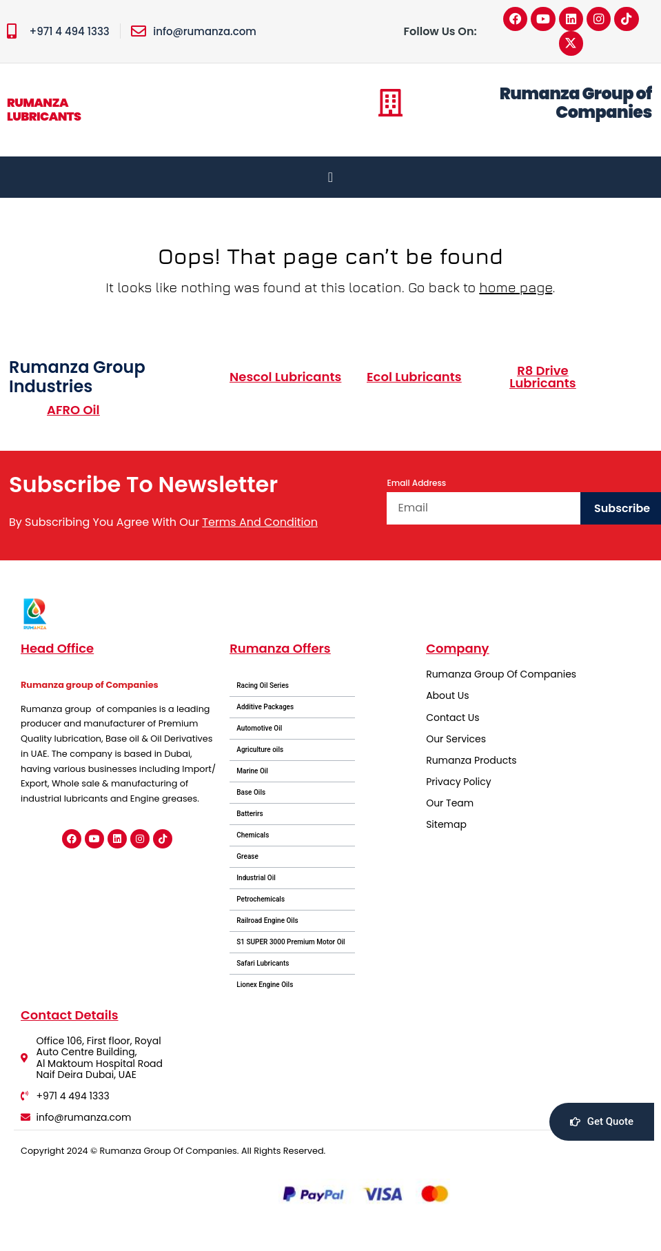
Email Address (416, 484)
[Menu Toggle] (330, 178)
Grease (247, 858)
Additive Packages (265, 708)
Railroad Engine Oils (267, 922)
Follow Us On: (440, 31)
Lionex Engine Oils (264, 986)
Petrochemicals (260, 900)
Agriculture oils (259, 751)
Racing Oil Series (262, 687)
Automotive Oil (259, 729)
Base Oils (250, 793)
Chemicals (252, 836)
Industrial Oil (256, 879)
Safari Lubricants (262, 964)
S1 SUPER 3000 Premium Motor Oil (290, 943)
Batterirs (249, 815)
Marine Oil (252, 772)
